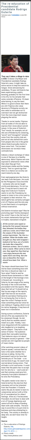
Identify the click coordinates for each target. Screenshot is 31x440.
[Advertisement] (15, 36)
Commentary (15, 15)
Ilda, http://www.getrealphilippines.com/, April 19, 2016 (17, 429)
